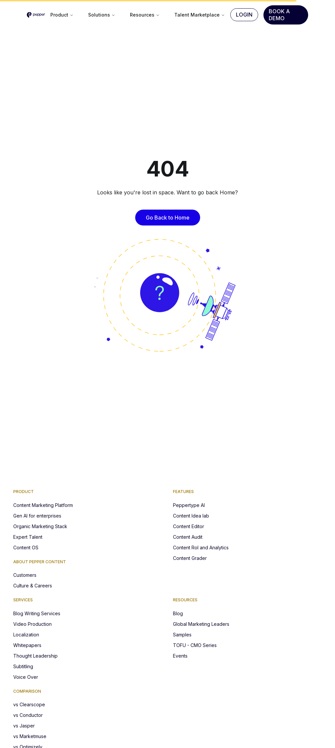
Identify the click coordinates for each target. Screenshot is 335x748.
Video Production (32, 624)
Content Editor (188, 526)
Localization (26, 634)
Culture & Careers (32, 585)
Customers (24, 575)
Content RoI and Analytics (201, 547)
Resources (145, 15)
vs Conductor (28, 715)
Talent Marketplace (199, 15)
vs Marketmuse (29, 736)
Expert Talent (27, 537)
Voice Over (25, 677)
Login (244, 14)
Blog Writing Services (36, 613)
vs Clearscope (29, 704)
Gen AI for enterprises (37, 516)
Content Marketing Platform (43, 505)
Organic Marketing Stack (40, 526)
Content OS (25, 547)
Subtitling (23, 666)
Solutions (101, 15)
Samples (182, 634)
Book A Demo (279, 15)
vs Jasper (24, 725)
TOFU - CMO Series (195, 645)
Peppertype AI (189, 505)
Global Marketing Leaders (201, 624)
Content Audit (187, 537)
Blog (178, 613)
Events (180, 656)
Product (62, 15)
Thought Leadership (35, 656)
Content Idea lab (191, 516)
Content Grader (190, 558)
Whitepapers (27, 645)
